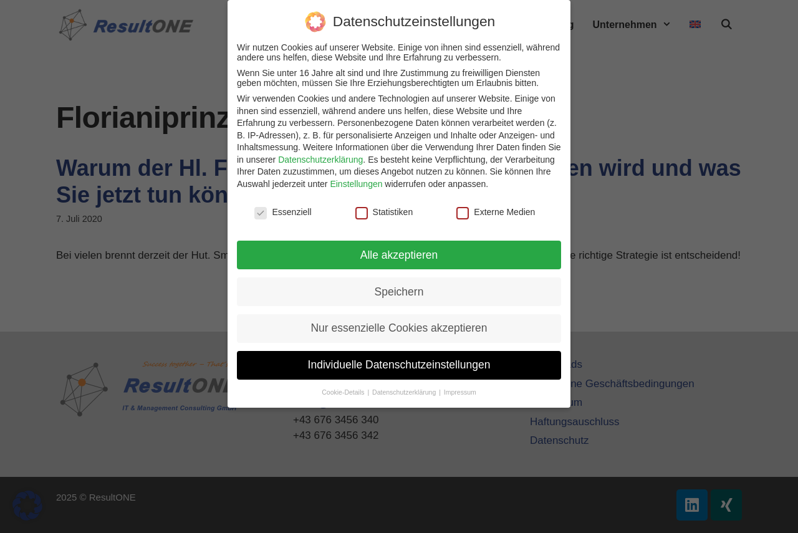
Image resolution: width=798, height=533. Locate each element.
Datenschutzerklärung (320, 160)
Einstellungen (356, 184)
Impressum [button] (460, 392)
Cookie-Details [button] (344, 392)
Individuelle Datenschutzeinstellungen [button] (399, 364)
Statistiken (384, 212)
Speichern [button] (399, 292)
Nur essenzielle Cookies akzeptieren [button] (398, 328)
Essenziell (282, 212)
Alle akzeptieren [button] (399, 255)
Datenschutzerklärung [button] (405, 392)
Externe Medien (495, 212)
